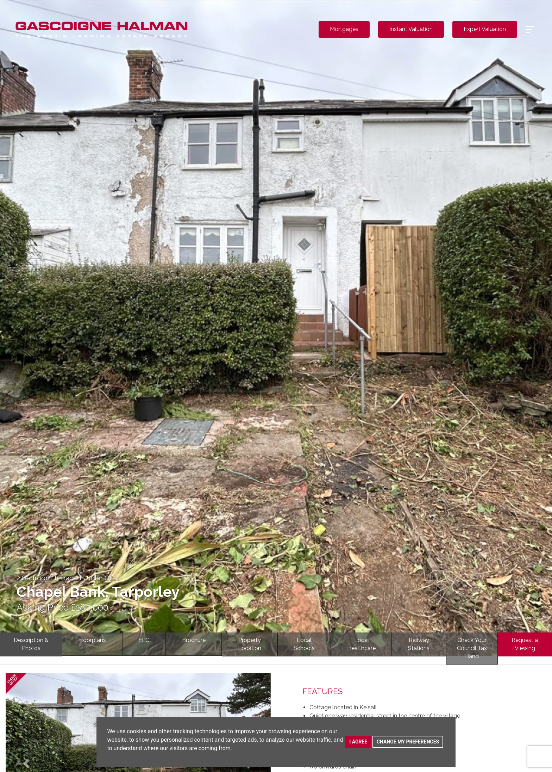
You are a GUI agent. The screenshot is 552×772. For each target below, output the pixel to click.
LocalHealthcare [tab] (361, 644)
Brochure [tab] (194, 640)
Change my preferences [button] (408, 742)
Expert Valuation (485, 29)
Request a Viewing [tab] (525, 644)
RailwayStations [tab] (418, 644)
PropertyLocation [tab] (249, 644)
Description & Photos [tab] (31, 644)
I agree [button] (358, 742)
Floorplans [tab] (92, 640)
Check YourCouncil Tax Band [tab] (472, 648)
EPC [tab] (143, 640)
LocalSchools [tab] (304, 644)
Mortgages (344, 29)
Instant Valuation (411, 29)
